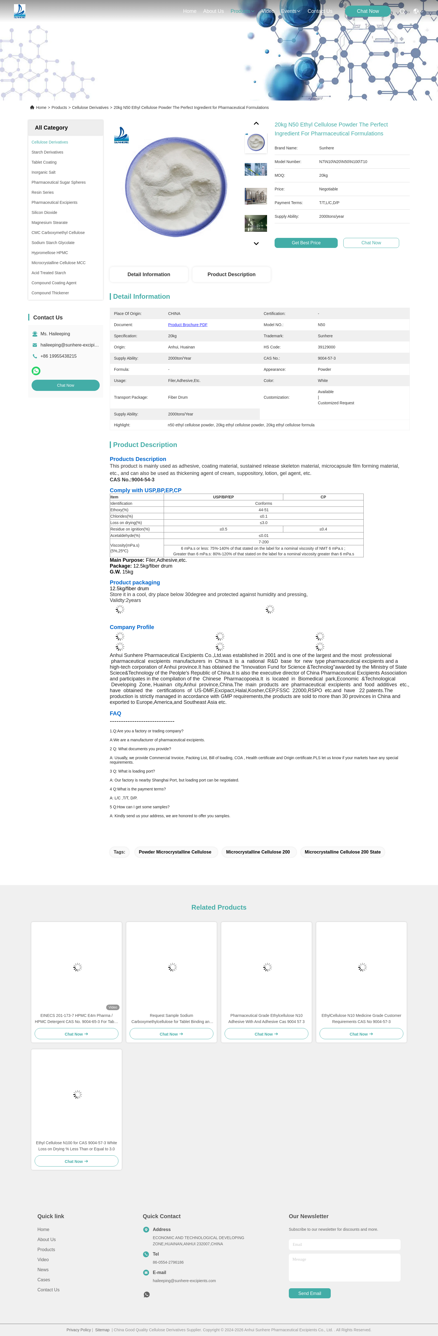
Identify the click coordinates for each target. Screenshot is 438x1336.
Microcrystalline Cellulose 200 (258, 852)
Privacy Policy (78, 1330)
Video (43, 1259)
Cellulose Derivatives (90, 107)
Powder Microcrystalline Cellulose (175, 852)
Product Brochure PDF (188, 324)
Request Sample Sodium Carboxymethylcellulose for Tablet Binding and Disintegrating (172, 1019)
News (43, 1269)
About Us (46, 1239)
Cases (43, 1279)
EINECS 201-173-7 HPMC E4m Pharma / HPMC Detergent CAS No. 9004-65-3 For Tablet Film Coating (76, 1019)
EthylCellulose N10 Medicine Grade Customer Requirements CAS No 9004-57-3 (361, 1018)
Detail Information (148, 274)
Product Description (232, 274)
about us (213, 11)
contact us (320, 11)
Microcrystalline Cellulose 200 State (343, 852)
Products (59, 107)
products (242, 11)
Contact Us (48, 1289)
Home (189, 11)
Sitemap (102, 1330)
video (268, 11)
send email (309, 1293)
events (291, 11)
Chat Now (368, 11)
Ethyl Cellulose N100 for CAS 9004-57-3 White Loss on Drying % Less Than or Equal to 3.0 (76, 1146)
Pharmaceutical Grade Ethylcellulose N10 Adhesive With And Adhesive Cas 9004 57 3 (266, 1018)
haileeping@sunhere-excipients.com (77, 345)
